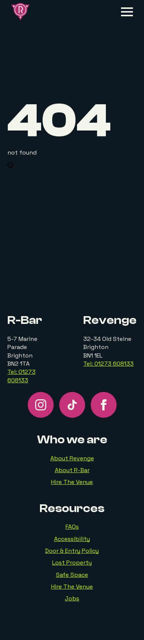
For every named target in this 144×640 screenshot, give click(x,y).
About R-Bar (72, 470)
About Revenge (72, 458)
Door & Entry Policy (72, 551)
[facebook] (104, 405)
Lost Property (72, 562)
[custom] (72, 405)
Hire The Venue (72, 482)
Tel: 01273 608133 (21, 376)
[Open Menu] (127, 12)
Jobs (72, 598)
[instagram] (41, 405)
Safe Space (72, 575)
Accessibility (72, 539)
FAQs (72, 527)
